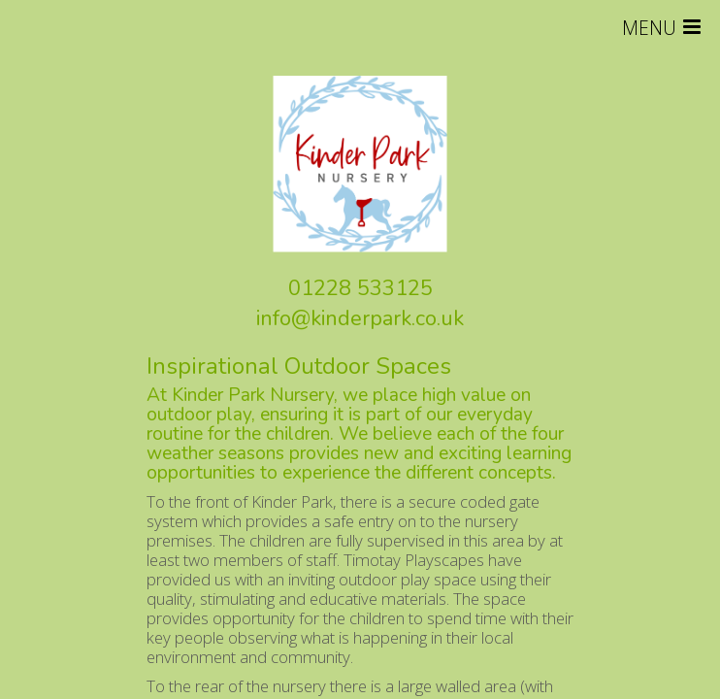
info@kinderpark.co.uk (360, 318)
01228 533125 (360, 288)
